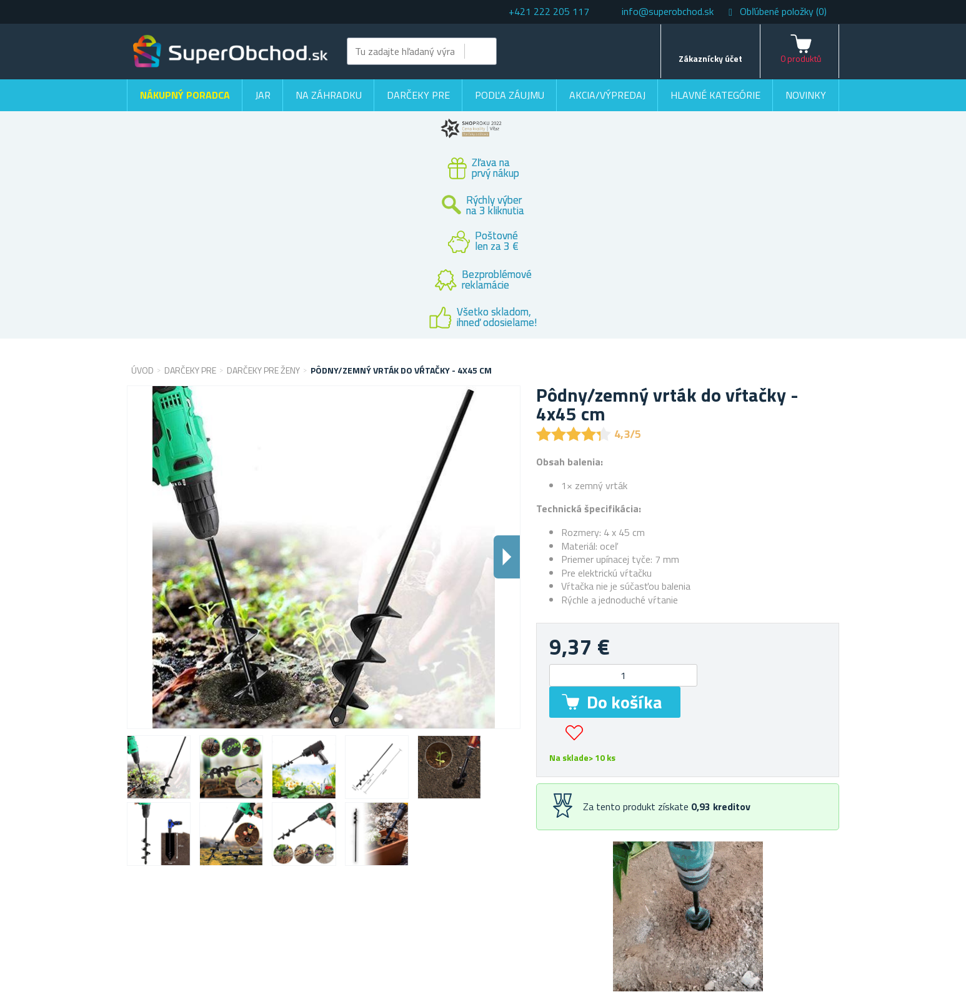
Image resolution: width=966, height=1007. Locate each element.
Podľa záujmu (509, 94)
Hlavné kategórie (715, 94)
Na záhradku (329, 94)
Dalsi (507, 556)
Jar (263, 94)
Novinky (805, 94)
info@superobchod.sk (668, 11)
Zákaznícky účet (710, 58)
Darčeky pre (418, 94)
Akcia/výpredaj (607, 94)
